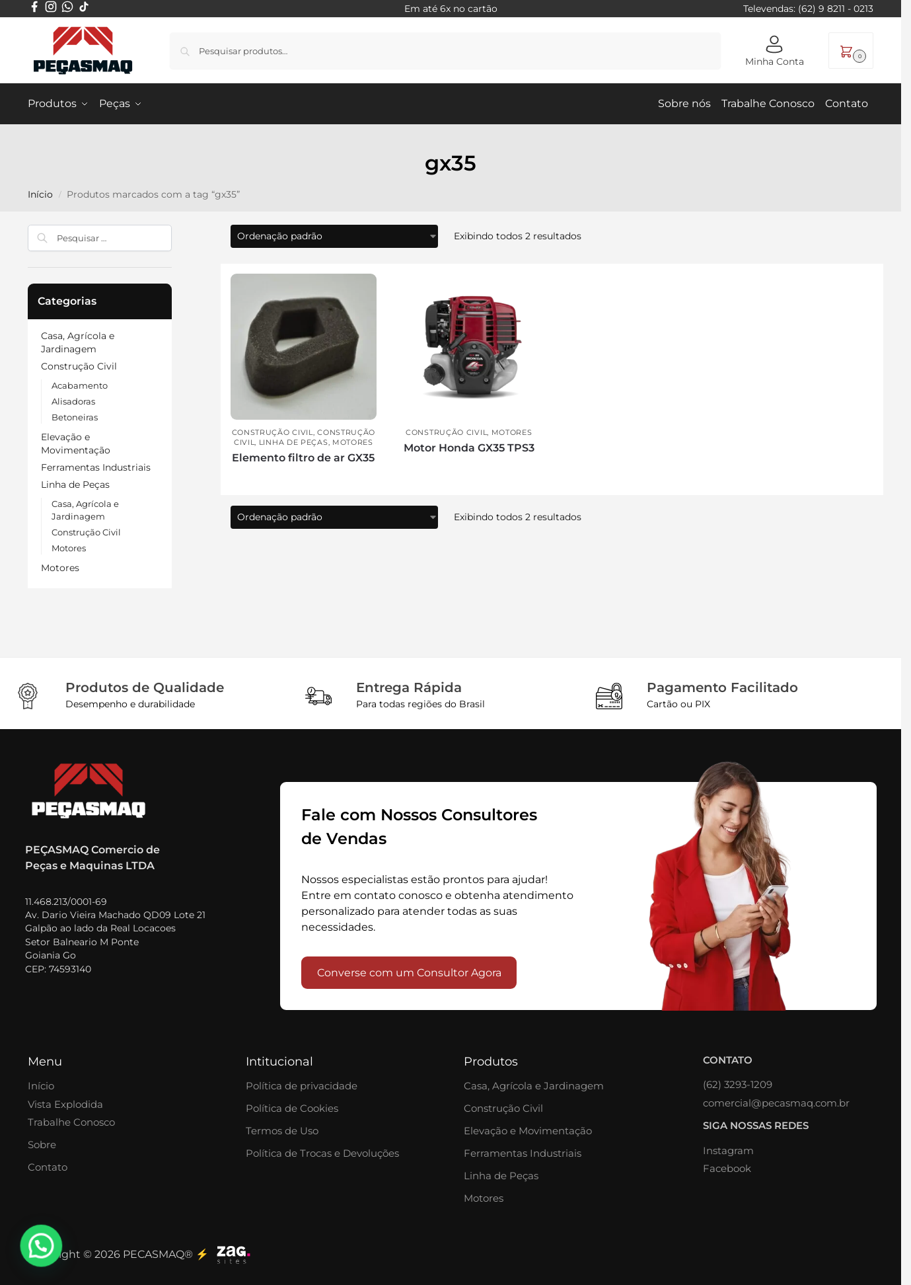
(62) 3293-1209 (737, 1083)
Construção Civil (272, 431)
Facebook (727, 1167)
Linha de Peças (293, 441)
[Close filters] (176, 232)
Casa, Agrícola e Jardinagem (534, 1085)
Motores (352, 441)
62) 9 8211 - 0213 (837, 9)
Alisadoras (73, 401)
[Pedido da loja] (334, 235)
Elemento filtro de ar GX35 (303, 457)
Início (41, 1085)
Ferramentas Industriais (96, 467)
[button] (850, 50)
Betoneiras (75, 417)
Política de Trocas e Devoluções (322, 1152)
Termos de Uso (282, 1130)
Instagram (728, 1150)
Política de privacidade (301, 1085)
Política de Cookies (292, 1107)
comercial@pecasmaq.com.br (776, 1102)
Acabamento (80, 385)
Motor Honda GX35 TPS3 (469, 447)
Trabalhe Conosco (71, 1121)
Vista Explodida (65, 1103)
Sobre (42, 1144)
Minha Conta (774, 51)
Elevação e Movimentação (528, 1130)
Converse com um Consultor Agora (409, 972)
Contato (47, 1166)
